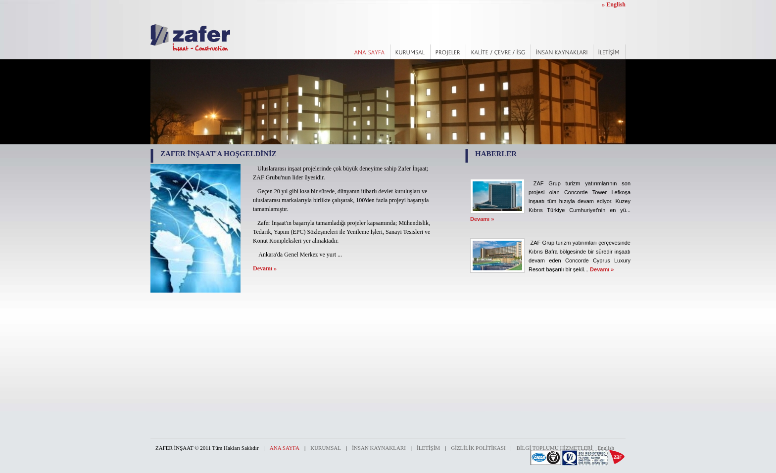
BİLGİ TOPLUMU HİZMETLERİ (555, 448)
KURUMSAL (325, 448)
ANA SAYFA (284, 448)
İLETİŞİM (428, 448)
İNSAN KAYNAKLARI (379, 448)
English (605, 448)
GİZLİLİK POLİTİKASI (478, 448)
